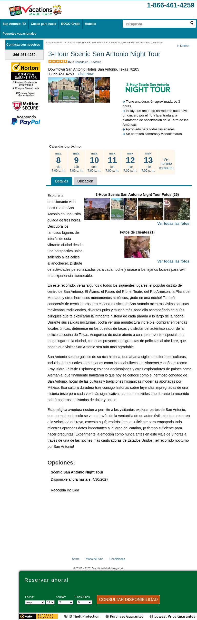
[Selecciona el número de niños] (84, 602)
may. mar (130, 162)
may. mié (148, 162)
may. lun (112, 162)
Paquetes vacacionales (19, 33)
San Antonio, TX (14, 24)
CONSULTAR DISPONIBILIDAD (128, 599)
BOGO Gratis (70, 24)
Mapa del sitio (94, 558)
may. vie (58, 162)
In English (183, 45)
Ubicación (85, 181)
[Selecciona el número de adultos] (65, 602)
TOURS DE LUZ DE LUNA (149, 42)
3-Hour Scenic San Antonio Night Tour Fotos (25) (137, 209)
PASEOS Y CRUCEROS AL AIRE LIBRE (113, 42)
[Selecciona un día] (50, 602)
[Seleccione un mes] (35, 602)
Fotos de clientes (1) (137, 247)
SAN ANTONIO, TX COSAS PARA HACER (68, 42)
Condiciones (117, 558)
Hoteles (90, 24)
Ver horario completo (166, 163)
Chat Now (85, 74)
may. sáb (76, 162)
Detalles (61, 181)
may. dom (94, 162)
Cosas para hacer (43, 24)
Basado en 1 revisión (88, 61)
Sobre (76, 558)
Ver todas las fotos (173, 223)
